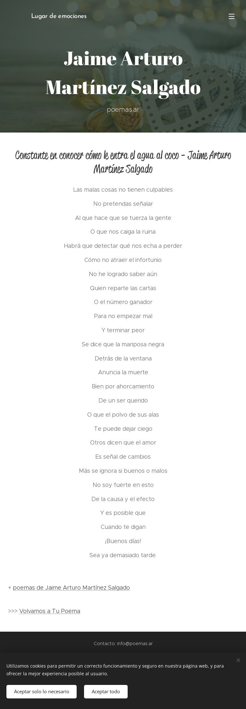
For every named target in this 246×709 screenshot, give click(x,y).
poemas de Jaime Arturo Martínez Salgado (71, 587)
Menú (231, 16)
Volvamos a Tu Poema (49, 611)
